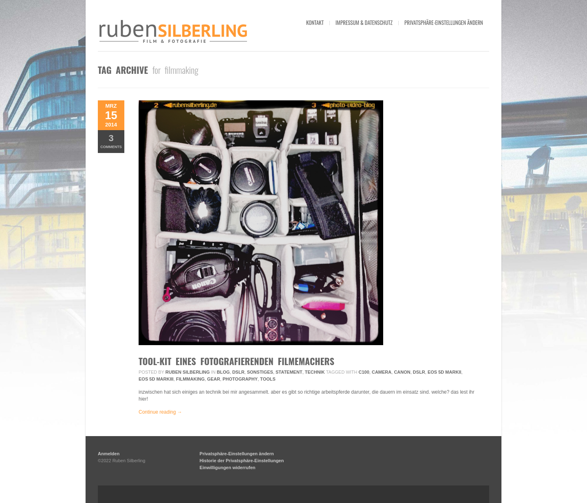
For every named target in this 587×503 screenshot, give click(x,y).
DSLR (238, 372)
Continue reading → (160, 412)
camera (381, 372)
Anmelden (108, 453)
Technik (315, 372)
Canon (402, 372)
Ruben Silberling (188, 372)
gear (213, 379)
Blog (223, 372)
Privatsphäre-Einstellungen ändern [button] (443, 22)
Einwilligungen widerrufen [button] (228, 467)
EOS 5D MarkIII (156, 379)
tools (268, 379)
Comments (111, 141)
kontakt (315, 22)
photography (240, 379)
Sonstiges (260, 372)
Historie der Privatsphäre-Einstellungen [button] (242, 460)
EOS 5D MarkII (444, 372)
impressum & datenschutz (364, 22)
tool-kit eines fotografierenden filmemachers (236, 361)
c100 (364, 372)
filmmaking (190, 379)
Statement (289, 372)
